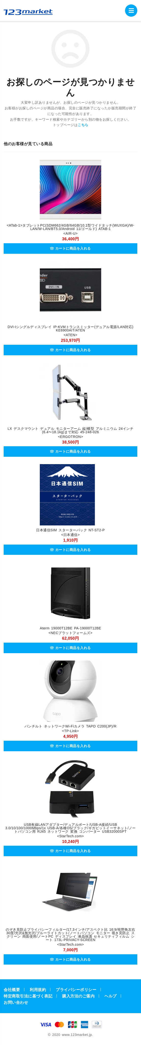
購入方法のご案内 (78, 996)
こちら (83, 125)
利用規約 (38, 990)
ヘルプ (110, 996)
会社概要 (12, 990)
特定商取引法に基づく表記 (28, 996)
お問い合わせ (16, 1002)
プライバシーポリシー (76, 990)
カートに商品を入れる (70, 248)
